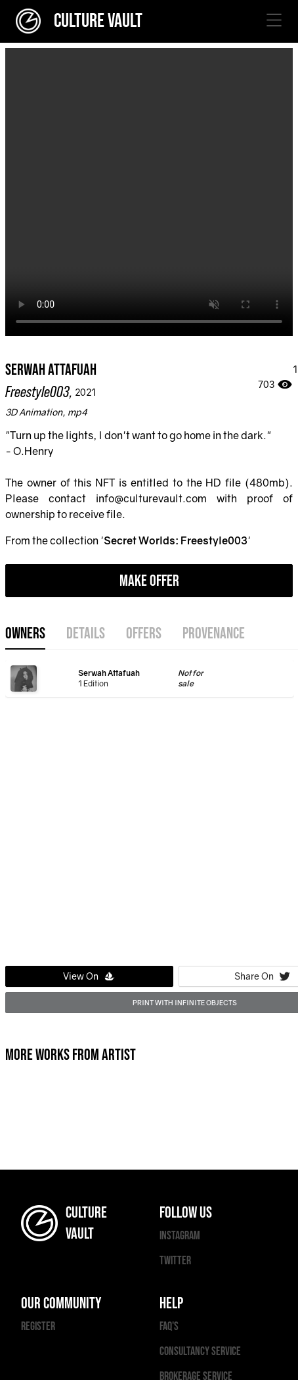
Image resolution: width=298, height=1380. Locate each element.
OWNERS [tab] (25, 634)
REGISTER (38, 1326)
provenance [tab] (213, 634)
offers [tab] (143, 634)
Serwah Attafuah (50, 369)
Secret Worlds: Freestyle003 (175, 540)
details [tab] (85, 634)
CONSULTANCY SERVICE (200, 1351)
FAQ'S (169, 1326)
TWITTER (175, 1261)
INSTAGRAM (180, 1236)
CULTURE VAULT (79, 21)
